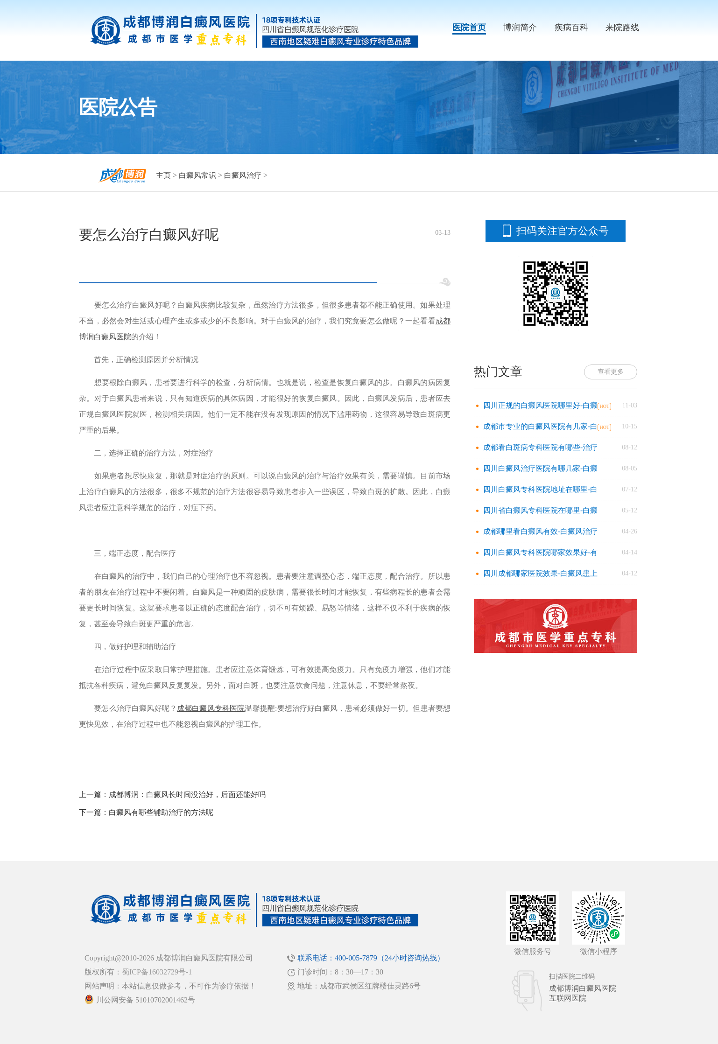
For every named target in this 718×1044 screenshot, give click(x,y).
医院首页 (469, 27)
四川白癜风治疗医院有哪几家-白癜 (540, 468)
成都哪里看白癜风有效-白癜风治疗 (540, 531)
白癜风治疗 (242, 175)
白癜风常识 (197, 175)
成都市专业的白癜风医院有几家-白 (540, 426)
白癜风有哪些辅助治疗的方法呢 (161, 812)
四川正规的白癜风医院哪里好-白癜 (540, 405)
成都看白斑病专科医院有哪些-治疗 (540, 447)
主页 (163, 175)
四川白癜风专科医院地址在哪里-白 (540, 489)
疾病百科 (571, 27)
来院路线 (622, 27)
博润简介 (520, 27)
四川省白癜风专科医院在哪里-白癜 (540, 510)
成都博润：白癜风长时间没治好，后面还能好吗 (187, 795)
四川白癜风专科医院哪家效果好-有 (540, 552)
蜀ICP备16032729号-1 (157, 972)
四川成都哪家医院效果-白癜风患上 (540, 573)
